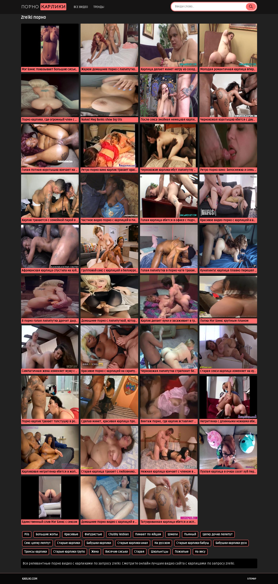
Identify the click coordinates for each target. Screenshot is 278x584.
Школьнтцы (159, 552)
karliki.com (29, 578)
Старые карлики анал (132, 543)
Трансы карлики (35, 552)
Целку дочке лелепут (218, 534)
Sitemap (251, 578)
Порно (43, 6)
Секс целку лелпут (37, 543)
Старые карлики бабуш (192, 543)
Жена (95, 552)
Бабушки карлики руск (231, 543)
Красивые (71, 534)
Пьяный (190, 534)
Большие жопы (47, 534)
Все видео (81, 7)
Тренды (99, 7)
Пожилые (181, 552)
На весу (200, 552)
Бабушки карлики (98, 543)
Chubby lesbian (118, 534)
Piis (26, 534)
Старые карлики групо (69, 552)
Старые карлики (68, 543)
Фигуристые (93, 534)
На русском (162, 543)
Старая (139, 552)
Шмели (173, 534)
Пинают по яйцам (148, 534)
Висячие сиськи (116, 552)
